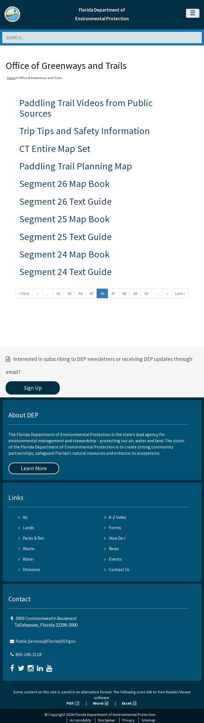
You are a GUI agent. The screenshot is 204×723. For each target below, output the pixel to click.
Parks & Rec (31, 538)
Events (113, 559)
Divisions (29, 569)
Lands (26, 527)
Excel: (129, 703)
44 (80, 293)
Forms (112, 527)
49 (135, 293)
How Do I (114, 538)
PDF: (72, 703)
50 (146, 293)
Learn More (34, 468)
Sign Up (33, 387)
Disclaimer (107, 720)
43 (69, 293)
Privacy (128, 720)
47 (113, 293)
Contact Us (117, 569)
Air (23, 517)
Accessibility (80, 720)
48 (124, 293)
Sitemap (148, 720)
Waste (26, 548)
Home (11, 78)
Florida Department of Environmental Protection (115, 714)
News (111, 548)
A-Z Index (115, 517)
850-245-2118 (28, 654)
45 (91, 293)
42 (58, 293)
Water (26, 559)
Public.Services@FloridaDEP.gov (45, 641)
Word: (100, 703)
